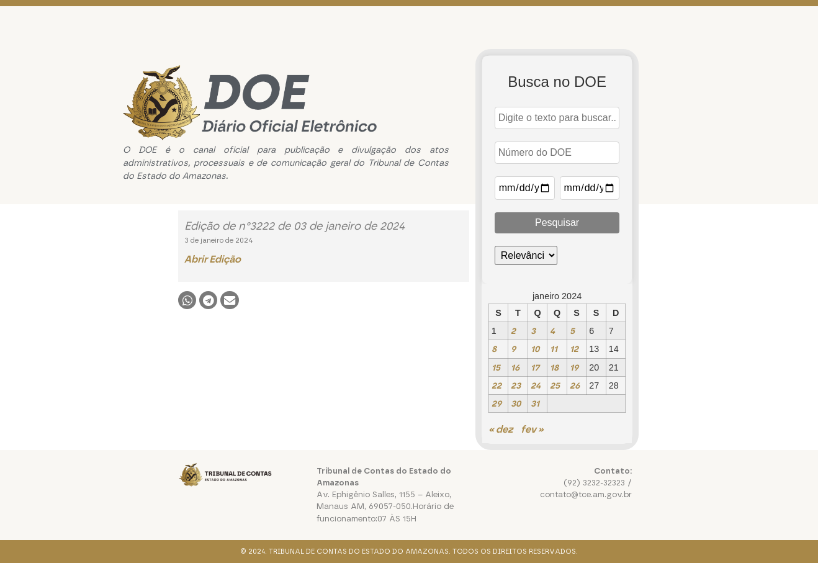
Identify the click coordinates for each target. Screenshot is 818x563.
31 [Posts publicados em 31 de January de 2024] (535, 403)
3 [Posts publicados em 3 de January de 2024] (533, 330)
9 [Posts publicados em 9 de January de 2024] (513, 348)
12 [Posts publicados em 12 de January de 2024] (574, 348)
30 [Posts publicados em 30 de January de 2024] (516, 403)
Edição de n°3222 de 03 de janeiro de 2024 (294, 226)
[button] (187, 300)
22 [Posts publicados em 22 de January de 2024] (496, 385)
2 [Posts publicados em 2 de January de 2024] (513, 330)
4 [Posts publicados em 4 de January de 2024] (552, 330)
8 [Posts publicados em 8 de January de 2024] (494, 348)
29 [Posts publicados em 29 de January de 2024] (496, 403)
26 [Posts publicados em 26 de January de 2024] (575, 385)
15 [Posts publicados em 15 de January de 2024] (496, 367)
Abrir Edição (212, 259)
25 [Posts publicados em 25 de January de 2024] (555, 385)
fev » (532, 429)
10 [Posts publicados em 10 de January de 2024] (535, 348)
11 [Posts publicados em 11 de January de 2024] (553, 348)
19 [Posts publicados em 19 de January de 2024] (574, 367)
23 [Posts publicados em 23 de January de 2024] (516, 385)
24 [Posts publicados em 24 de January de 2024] (536, 385)
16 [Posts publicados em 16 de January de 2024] (515, 367)
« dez (500, 429)
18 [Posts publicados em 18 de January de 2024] (554, 367)
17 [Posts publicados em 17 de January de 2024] (535, 367)
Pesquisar (557, 222)
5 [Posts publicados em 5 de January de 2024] (572, 330)
